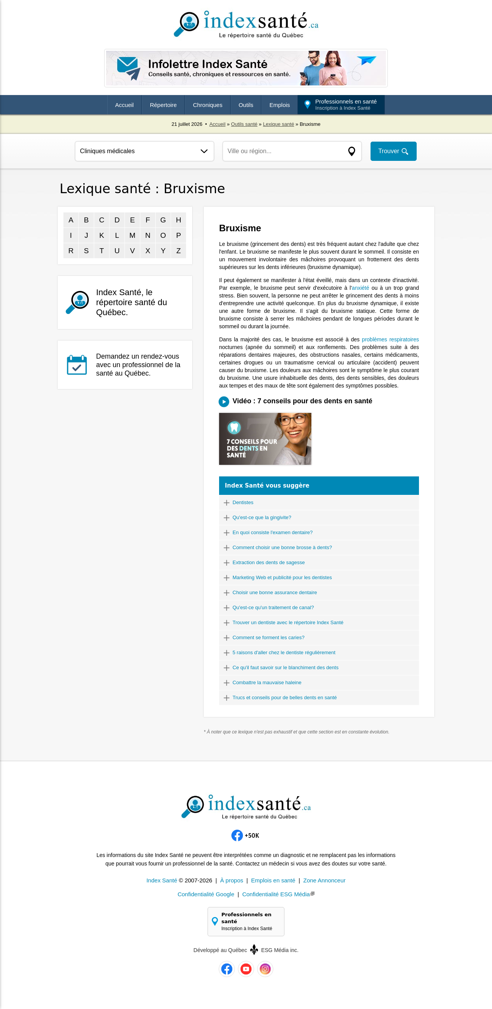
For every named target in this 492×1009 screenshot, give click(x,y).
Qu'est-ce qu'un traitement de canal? (273, 607)
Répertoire (163, 105)
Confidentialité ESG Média (276, 894)
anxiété (360, 288)
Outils (246, 105)
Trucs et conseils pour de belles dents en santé (285, 697)
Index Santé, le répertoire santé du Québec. (131, 302)
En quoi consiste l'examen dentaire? (272, 532)
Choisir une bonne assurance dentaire (275, 592)
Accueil (124, 105)
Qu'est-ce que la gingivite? (262, 517)
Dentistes (243, 502)
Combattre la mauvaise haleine (267, 682)
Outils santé (244, 124)
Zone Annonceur (324, 880)
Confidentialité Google (206, 894)
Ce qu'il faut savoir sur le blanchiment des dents (286, 667)
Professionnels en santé (346, 104)
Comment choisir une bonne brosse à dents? (282, 547)
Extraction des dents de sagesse (269, 562)
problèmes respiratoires (390, 339)
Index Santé (161, 880)
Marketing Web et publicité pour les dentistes (282, 577)
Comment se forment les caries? (268, 637)
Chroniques (208, 105)
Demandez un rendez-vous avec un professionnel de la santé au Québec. (138, 364)
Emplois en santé (273, 880)
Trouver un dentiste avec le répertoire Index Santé (288, 622)
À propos (231, 880)
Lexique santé (278, 124)
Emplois (279, 105)
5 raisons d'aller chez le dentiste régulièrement (284, 652)
